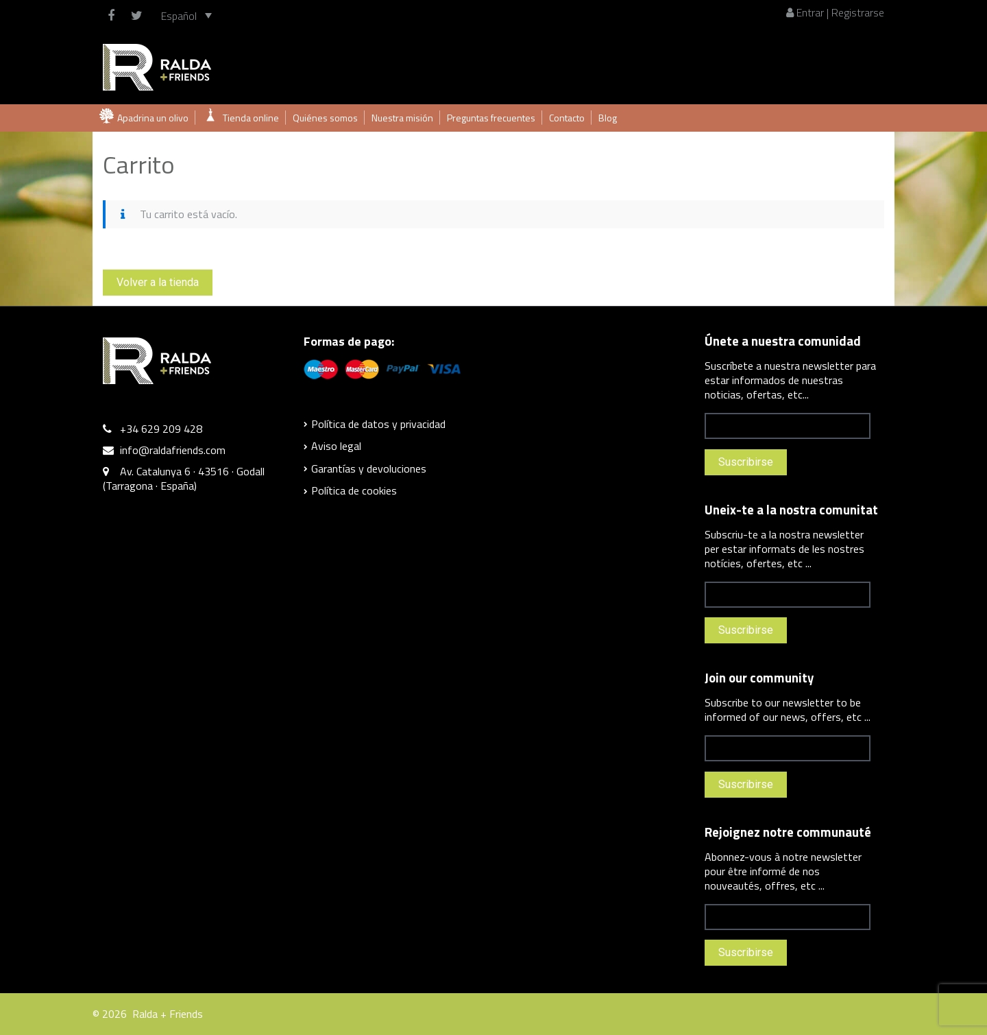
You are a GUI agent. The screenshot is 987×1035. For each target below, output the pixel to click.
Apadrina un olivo (152, 117)
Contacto (567, 117)
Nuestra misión (402, 117)
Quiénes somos (325, 117)
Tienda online (251, 117)
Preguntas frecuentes (491, 117)
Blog (607, 117)
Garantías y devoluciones (368, 468)
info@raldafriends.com (173, 450)
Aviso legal (336, 446)
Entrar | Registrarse (835, 12)
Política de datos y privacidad (378, 424)
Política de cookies (354, 490)
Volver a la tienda (158, 282)
